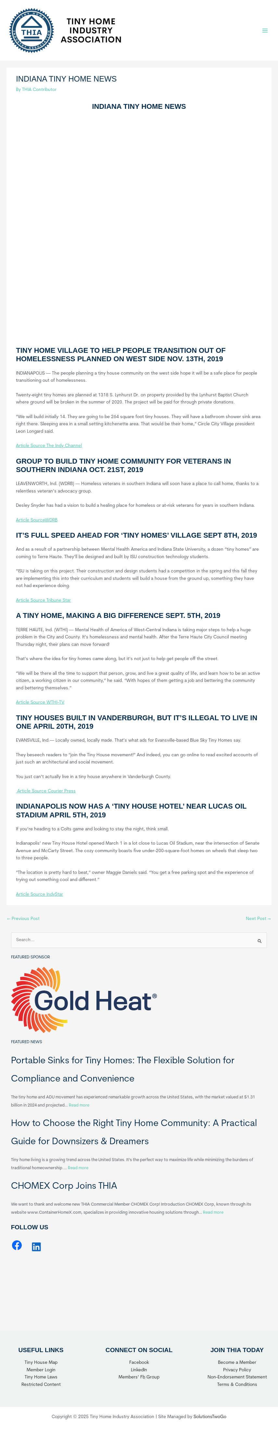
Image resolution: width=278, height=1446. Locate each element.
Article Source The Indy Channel (49, 446)
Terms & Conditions (237, 1385)
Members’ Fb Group (139, 1377)
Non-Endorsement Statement (237, 1377)
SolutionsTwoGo (210, 1417)
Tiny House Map (41, 1363)
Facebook (139, 1363)
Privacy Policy (237, 1370)
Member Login (41, 1370)
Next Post (258, 919)
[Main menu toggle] (265, 30)
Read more (79, 1105)
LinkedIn (139, 1370)
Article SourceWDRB (36, 520)
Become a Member (237, 1363)
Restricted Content (41, 1385)
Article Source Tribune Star (43, 600)
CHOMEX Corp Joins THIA (64, 1186)
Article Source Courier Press (46, 791)
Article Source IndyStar (39, 894)
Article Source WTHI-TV (40, 702)
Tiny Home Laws (41, 1377)
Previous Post (23, 919)
